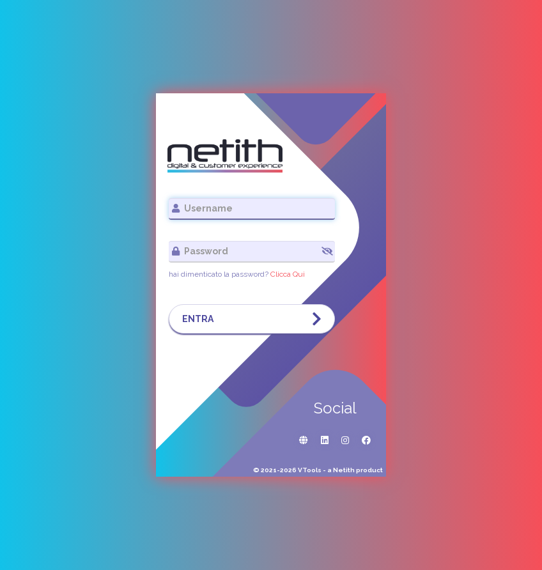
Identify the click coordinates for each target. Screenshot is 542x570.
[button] (327, 251)
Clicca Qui (287, 274)
